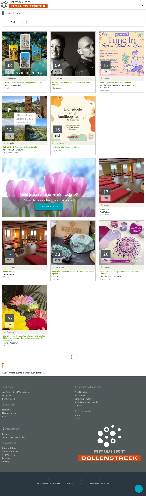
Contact (78, 405)
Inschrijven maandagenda (86, 402)
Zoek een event (16, 22)
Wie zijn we (80, 395)
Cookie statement (10, 451)
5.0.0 (82, 481)
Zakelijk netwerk (82, 392)
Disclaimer (7, 458)
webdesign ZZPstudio (99, 481)
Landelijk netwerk (83, 399)
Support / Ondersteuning (13, 437)
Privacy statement (10, 448)
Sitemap (6, 461)
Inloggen (6, 434)
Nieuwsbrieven (9, 413)
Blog (4, 416)
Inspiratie (6, 409)
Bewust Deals (8, 399)
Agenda (18, 13)
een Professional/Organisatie (15, 392)
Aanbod (9, 13)
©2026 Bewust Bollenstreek (48, 481)
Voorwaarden (8, 455)
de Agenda (7, 395)
